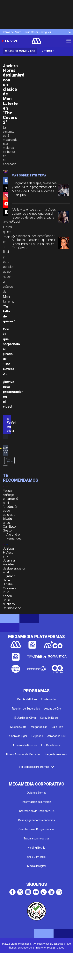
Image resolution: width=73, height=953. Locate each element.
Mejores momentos (20, 51)
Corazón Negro (49, 717)
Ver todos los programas (36, 766)
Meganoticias (39, 726)
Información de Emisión (36, 801)
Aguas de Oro (52, 708)
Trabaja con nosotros (36, 838)
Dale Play (57, 726)
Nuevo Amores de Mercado (23, 754)
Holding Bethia (36, 847)
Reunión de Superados (26, 708)
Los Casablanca (51, 745)
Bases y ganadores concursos (36, 820)
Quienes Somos (36, 792)
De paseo (37, 736)
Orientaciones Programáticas (36, 829)
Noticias (48, 51)
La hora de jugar (17, 736)
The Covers (9, 460)
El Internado (48, 699)
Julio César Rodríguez (38, 32)
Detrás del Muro (11, 32)
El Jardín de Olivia (25, 717)
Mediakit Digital (36, 865)
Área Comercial (36, 856)
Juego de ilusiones (55, 754)
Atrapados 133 (56, 736)
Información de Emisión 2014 (37, 811)
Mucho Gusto (18, 726)
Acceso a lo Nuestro (25, 745)
